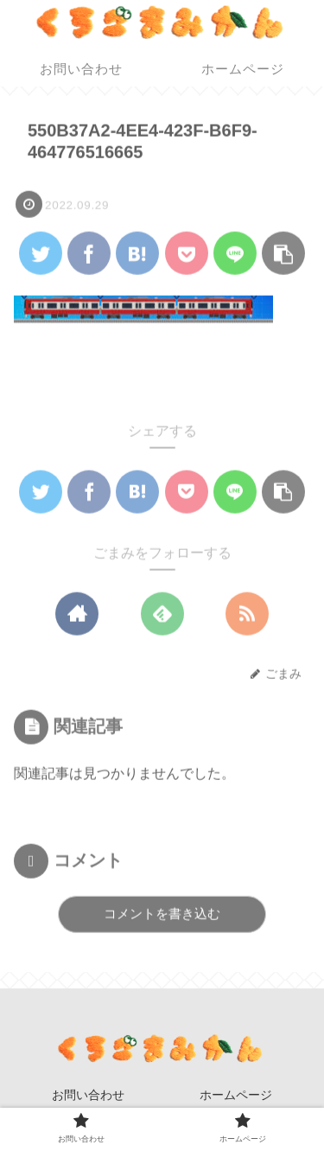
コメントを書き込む (162, 913)
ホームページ (236, 1095)
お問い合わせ (88, 1095)
